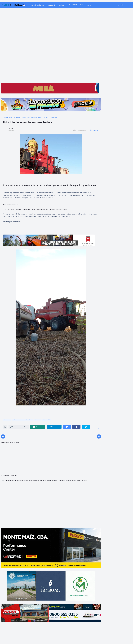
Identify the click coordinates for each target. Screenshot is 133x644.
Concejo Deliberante (37, 5)
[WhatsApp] (37, 427)
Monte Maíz (51, 5)
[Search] (126, 5)
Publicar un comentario (18, 427)
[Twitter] (86, 427)
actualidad (7, 420)
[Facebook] (76, 427)
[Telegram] (54, 427)
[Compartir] (95, 427)
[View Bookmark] (122, 5)
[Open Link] (130, 5)
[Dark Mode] (118, 5)
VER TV (89, 5)
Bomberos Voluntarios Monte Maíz (23, 420)
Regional (61, 5)
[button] (93, 130)
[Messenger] (67, 427)
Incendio (38, 420)
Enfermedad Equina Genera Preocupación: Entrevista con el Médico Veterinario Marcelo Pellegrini (36, 209)
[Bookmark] (5, 427)
